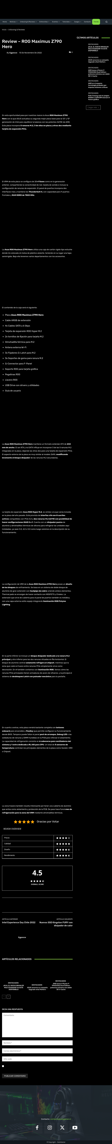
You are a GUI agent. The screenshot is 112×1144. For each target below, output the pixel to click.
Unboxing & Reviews (16, 29)
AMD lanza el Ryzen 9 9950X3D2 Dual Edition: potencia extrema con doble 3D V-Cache (61, 986)
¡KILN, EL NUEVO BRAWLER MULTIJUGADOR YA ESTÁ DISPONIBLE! (14, 987)
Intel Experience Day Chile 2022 (18, 922)
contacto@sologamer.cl (60, 1119)
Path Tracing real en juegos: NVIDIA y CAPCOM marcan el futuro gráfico (99, 97)
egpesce (13, 53)
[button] (106, 22)
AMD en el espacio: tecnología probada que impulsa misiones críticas (97, 85)
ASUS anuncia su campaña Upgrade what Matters (37, 988)
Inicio (4, 29)
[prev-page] (4, 997)
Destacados (13, 983)
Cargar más (93, 107)
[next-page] (8, 997)
